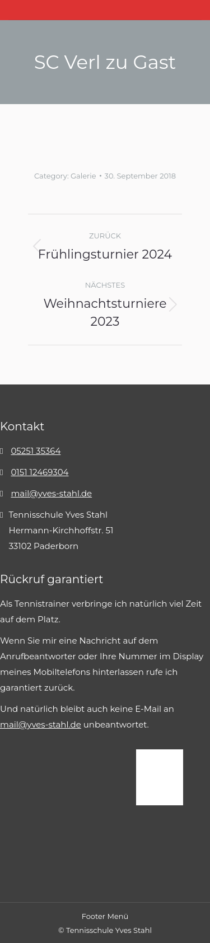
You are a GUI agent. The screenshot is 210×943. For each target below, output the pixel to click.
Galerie (83, 175)
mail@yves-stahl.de (51, 493)
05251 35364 (35, 450)
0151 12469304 (39, 472)
